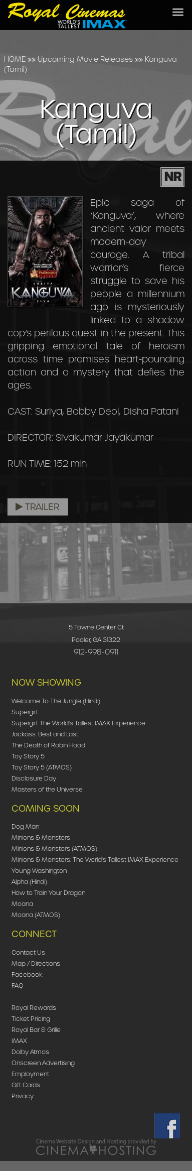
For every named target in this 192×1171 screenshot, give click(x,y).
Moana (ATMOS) (36, 914)
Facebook (27, 974)
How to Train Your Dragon (48, 892)
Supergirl (24, 712)
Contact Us (28, 952)
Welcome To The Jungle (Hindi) (56, 701)
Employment (30, 1074)
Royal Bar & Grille (36, 1029)
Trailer (38, 506)
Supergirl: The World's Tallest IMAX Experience (78, 723)
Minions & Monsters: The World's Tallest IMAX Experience (95, 859)
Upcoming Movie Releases (85, 59)
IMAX (19, 1040)
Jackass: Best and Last (45, 734)
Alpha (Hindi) (29, 881)
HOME (15, 59)
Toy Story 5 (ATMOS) (42, 767)
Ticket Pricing (31, 1018)
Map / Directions (36, 963)
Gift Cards (26, 1085)
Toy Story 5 (28, 756)
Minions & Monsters (41, 837)
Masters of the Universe (47, 789)
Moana (22, 903)
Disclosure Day (34, 778)
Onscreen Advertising (43, 1063)
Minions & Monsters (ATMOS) (54, 848)
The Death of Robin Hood (48, 745)
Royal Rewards (34, 1007)
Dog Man (25, 826)
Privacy (23, 1096)
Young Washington (39, 870)
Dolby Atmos (30, 1052)
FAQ (18, 985)
